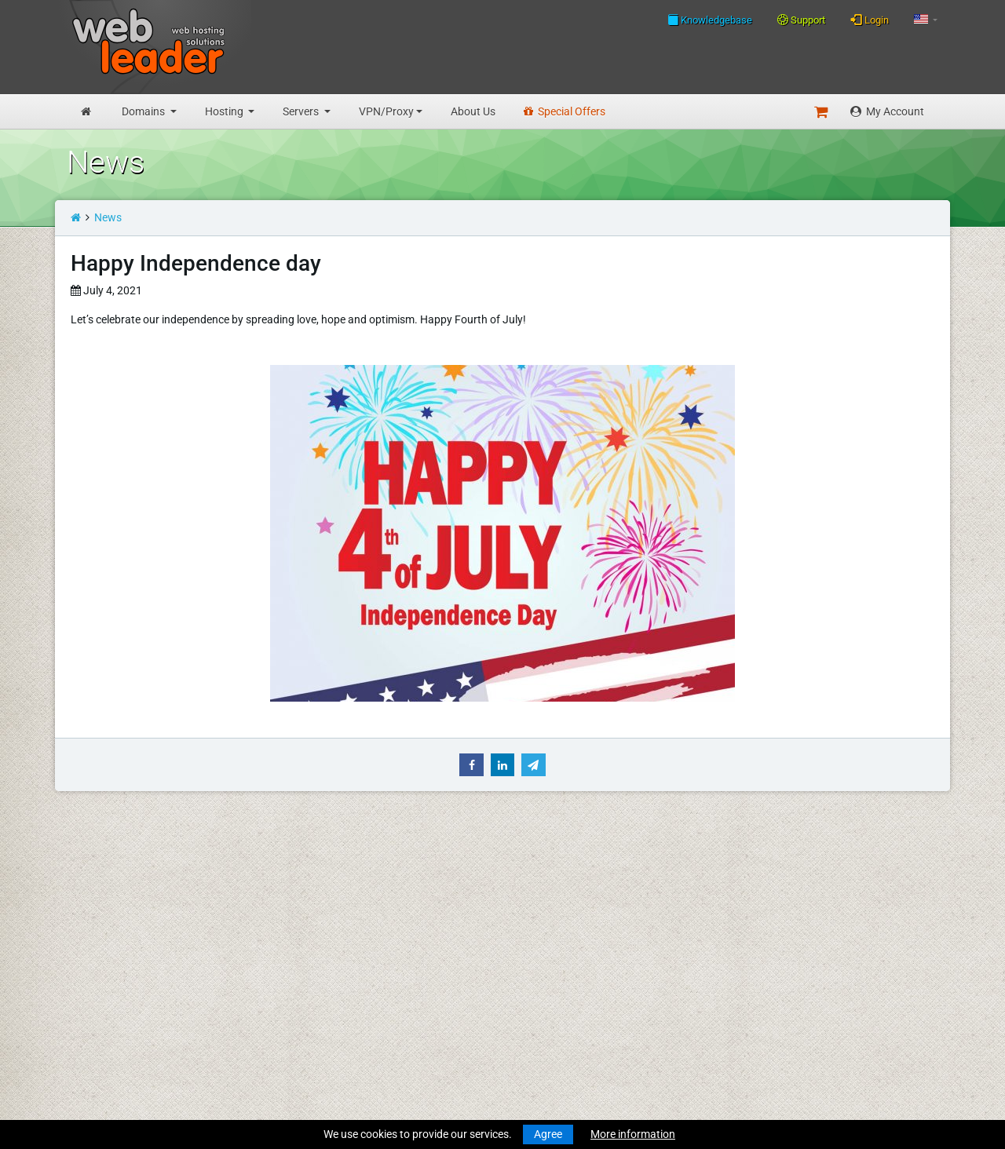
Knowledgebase (709, 19)
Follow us (838, 911)
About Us (473, 111)
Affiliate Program (295, 1049)
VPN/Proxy (386, 111)
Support (801, 20)
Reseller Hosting (106, 991)
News (108, 217)
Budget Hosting (105, 958)
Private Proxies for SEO (122, 1082)
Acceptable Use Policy (307, 1020)
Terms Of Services (296, 987)
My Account (887, 111)
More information (632, 1134)
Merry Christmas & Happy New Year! (528, 912)
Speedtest (278, 929)
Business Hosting (109, 974)
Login (869, 19)
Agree (548, 1134)
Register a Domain (111, 912)
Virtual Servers (102, 1020)
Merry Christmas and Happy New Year (532, 867)
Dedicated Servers (110, 1036)
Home (81, 867)
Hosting (225, 111)
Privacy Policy (287, 1004)
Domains (144, 111)
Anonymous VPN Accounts (133, 1066)
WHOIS (271, 912)
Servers (302, 111)
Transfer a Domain (111, 929)
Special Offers (564, 111)
